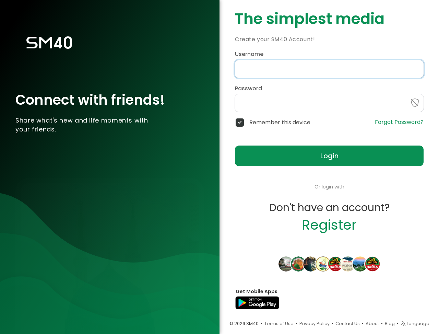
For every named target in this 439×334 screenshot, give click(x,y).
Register (329, 224)
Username (249, 54)
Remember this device (279, 122)
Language (415, 323)
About (372, 323)
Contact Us (347, 323)
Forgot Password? (399, 122)
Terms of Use (279, 323)
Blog (390, 323)
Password (248, 88)
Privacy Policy (314, 323)
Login (329, 156)
